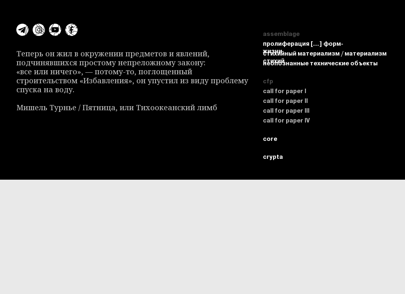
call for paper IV (286, 120)
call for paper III (286, 110)
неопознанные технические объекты (320, 63)
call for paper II (285, 101)
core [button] (389, 8)
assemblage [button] (311, 8)
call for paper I (284, 91)
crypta (356, 8)
